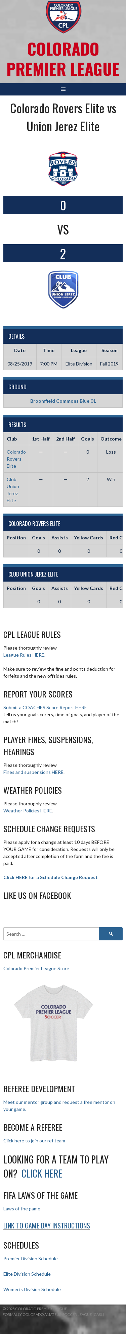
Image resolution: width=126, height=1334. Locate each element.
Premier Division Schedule (30, 1258)
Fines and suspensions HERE (33, 772)
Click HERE (42, 1173)
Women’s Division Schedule (32, 1289)
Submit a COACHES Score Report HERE (45, 707)
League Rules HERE (23, 655)
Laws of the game (21, 1208)
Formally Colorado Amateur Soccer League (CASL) (53, 1314)
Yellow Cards (88, 537)
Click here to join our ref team (34, 1140)
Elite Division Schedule (27, 1274)
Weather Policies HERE (27, 810)
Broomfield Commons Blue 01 (63, 401)
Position (16, 537)
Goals (38, 537)
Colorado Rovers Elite (16, 459)
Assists (59, 537)
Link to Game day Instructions (46, 1225)
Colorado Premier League (63, 58)
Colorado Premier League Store (36, 968)
